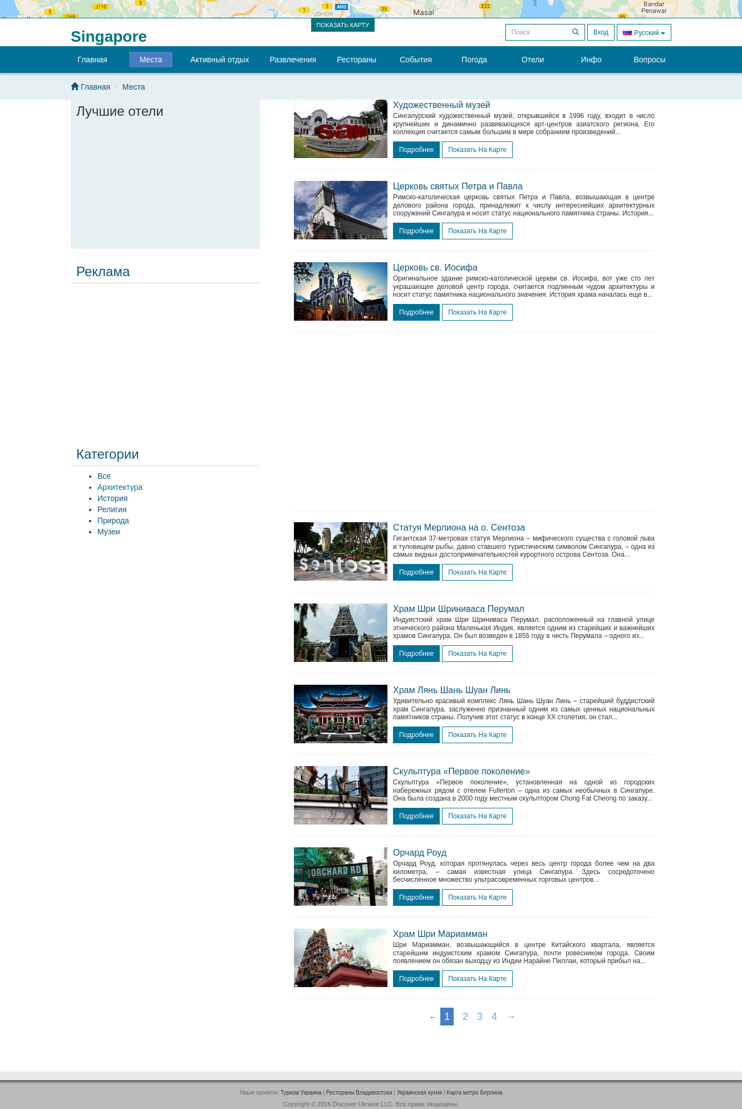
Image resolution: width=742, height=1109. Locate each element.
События (416, 59)
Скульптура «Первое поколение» (461, 771)
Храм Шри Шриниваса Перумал (458, 609)
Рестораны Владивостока (359, 1093)
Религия (112, 509)
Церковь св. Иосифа (435, 267)
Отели (533, 59)
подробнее (416, 150)
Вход (600, 32)
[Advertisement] (165, 357)
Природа (113, 520)
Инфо (591, 59)
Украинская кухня (419, 1093)
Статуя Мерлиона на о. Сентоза (459, 527)
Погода (474, 59)
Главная (92, 59)
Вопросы (649, 59)
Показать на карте (477, 150)
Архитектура (119, 487)
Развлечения (292, 59)
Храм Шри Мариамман (440, 934)
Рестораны (356, 59)
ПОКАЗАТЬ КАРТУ (343, 25)
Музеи (108, 531)
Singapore (109, 36)
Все (104, 476)
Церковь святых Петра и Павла (458, 186)
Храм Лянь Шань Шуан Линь (451, 690)
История (112, 498)
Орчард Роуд (419, 852)
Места (151, 59)
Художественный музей (441, 105)
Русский (644, 32)
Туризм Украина (301, 1093)
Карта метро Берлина (474, 1093)
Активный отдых (219, 59)
